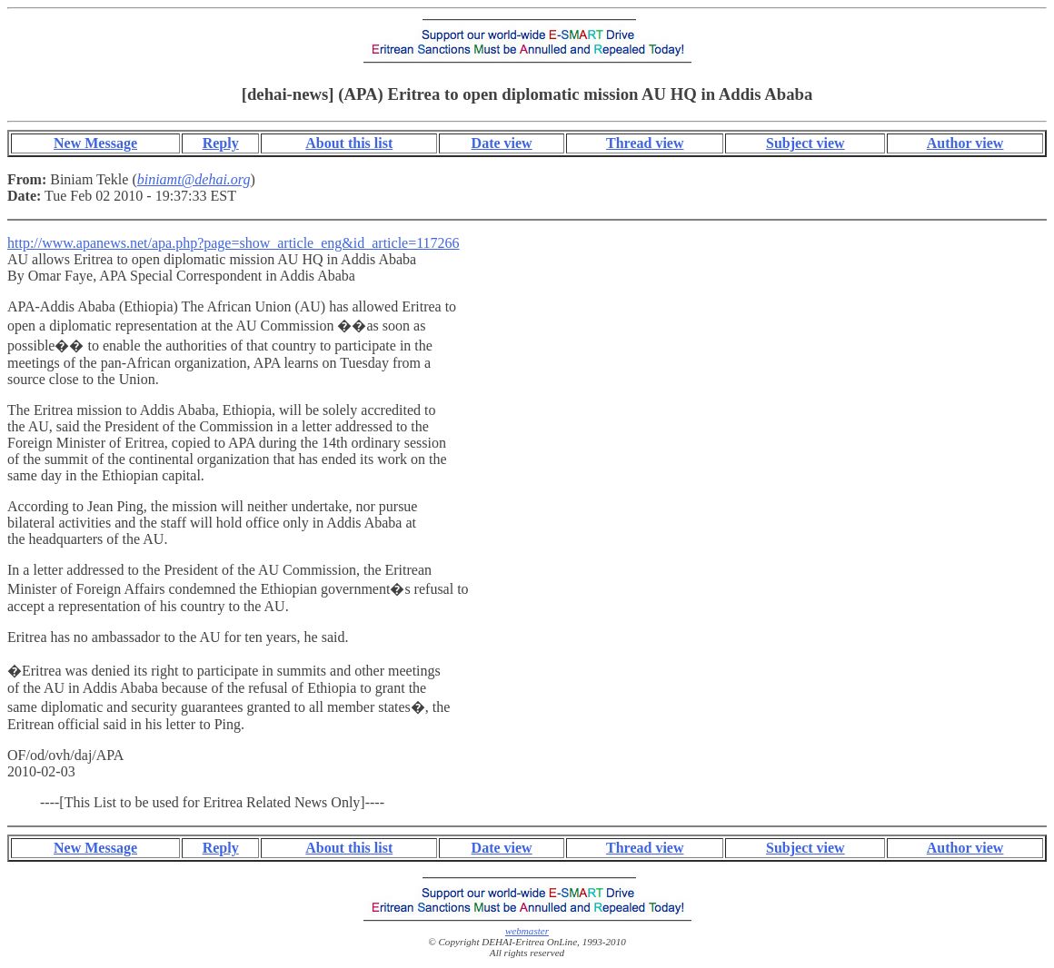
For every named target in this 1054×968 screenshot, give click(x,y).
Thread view (644, 143)
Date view (502, 143)
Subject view (805, 143)
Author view (965, 143)
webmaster (527, 930)
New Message (95, 143)
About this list (349, 143)
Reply (221, 143)
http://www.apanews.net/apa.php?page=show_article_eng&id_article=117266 (233, 243)
